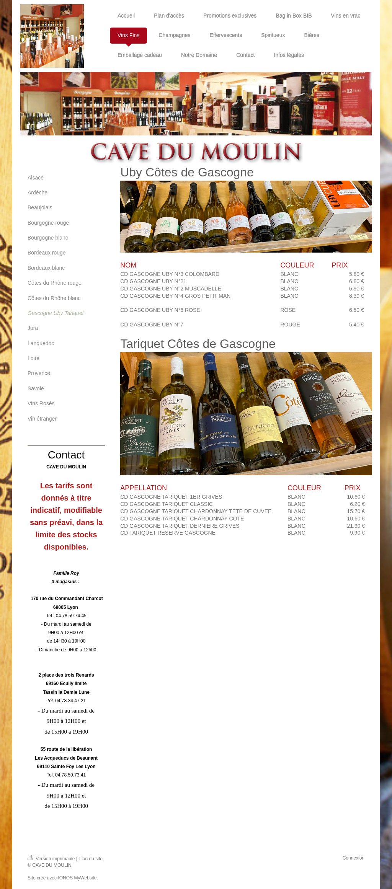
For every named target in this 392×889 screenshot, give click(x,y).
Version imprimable (52, 858)
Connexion (353, 858)
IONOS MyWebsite (77, 878)
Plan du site (90, 858)
